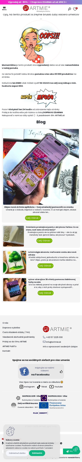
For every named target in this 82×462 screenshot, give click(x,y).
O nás (5, 323)
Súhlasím (37, 453)
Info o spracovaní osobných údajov (60, 346)
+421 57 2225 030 (54, 337)
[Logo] (36, 8)
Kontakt (6, 351)
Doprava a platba (11, 327)
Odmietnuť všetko (17, 453)
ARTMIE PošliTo (9, 346)
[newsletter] (71, 451)
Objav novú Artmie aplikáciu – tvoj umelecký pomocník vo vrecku (39, 207)
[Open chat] (76, 449)
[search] (69, 9)
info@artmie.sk (53, 342)
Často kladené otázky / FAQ (16, 332)
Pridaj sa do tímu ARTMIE (14, 341)
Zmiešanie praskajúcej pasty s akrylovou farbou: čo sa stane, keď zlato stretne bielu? (52, 228)
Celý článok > (33, 217)
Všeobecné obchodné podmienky (18, 337)
